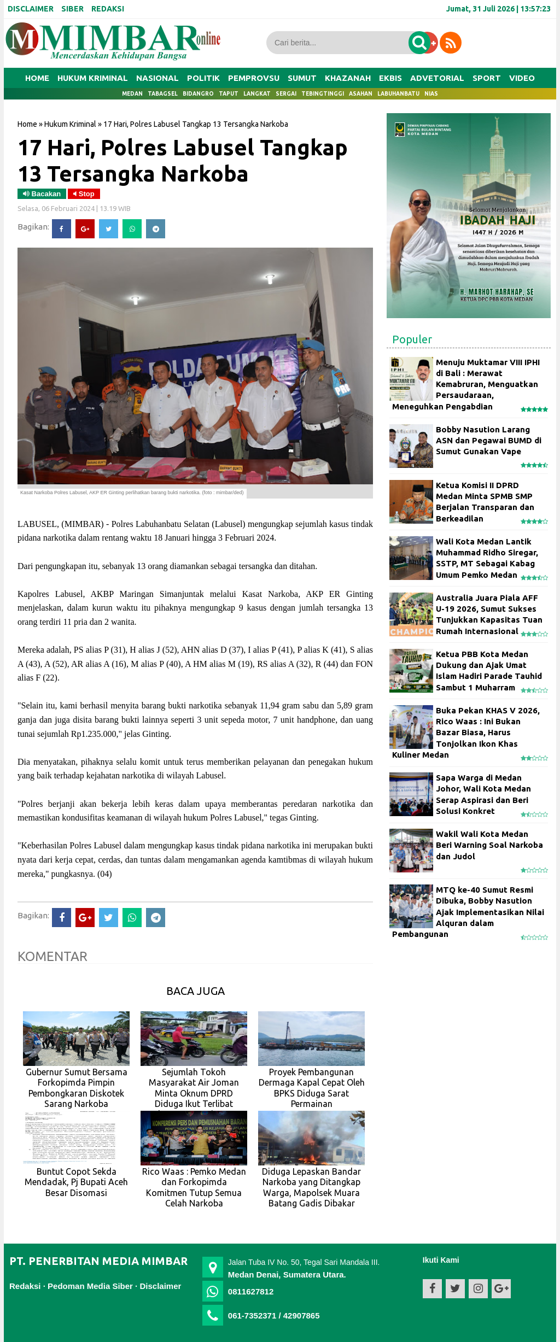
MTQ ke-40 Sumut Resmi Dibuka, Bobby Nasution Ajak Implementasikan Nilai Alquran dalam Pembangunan (468, 912)
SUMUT (302, 78)
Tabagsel (163, 94)
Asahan (360, 94)
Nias (431, 94)
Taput (228, 94)
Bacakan (42, 194)
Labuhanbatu (398, 94)
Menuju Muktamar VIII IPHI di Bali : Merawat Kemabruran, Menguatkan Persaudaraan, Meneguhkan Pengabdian (466, 384)
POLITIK (203, 78)
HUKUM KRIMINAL (92, 78)
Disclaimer (160, 1286)
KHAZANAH (348, 78)
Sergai (286, 94)
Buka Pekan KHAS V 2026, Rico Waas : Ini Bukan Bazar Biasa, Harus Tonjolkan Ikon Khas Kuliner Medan (466, 732)
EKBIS (390, 78)
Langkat (257, 94)
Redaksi (25, 1286)
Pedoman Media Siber (90, 1286)
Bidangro (198, 94)
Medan (132, 94)
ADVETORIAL (437, 78)
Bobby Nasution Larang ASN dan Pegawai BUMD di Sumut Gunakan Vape (488, 440)
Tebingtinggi (322, 94)
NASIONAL (157, 78)
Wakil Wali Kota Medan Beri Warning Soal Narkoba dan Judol (489, 845)
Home (37, 78)
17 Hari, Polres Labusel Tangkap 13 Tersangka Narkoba (183, 160)
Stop (84, 194)
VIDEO (522, 78)
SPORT (486, 78)
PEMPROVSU (253, 78)
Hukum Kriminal (70, 124)
